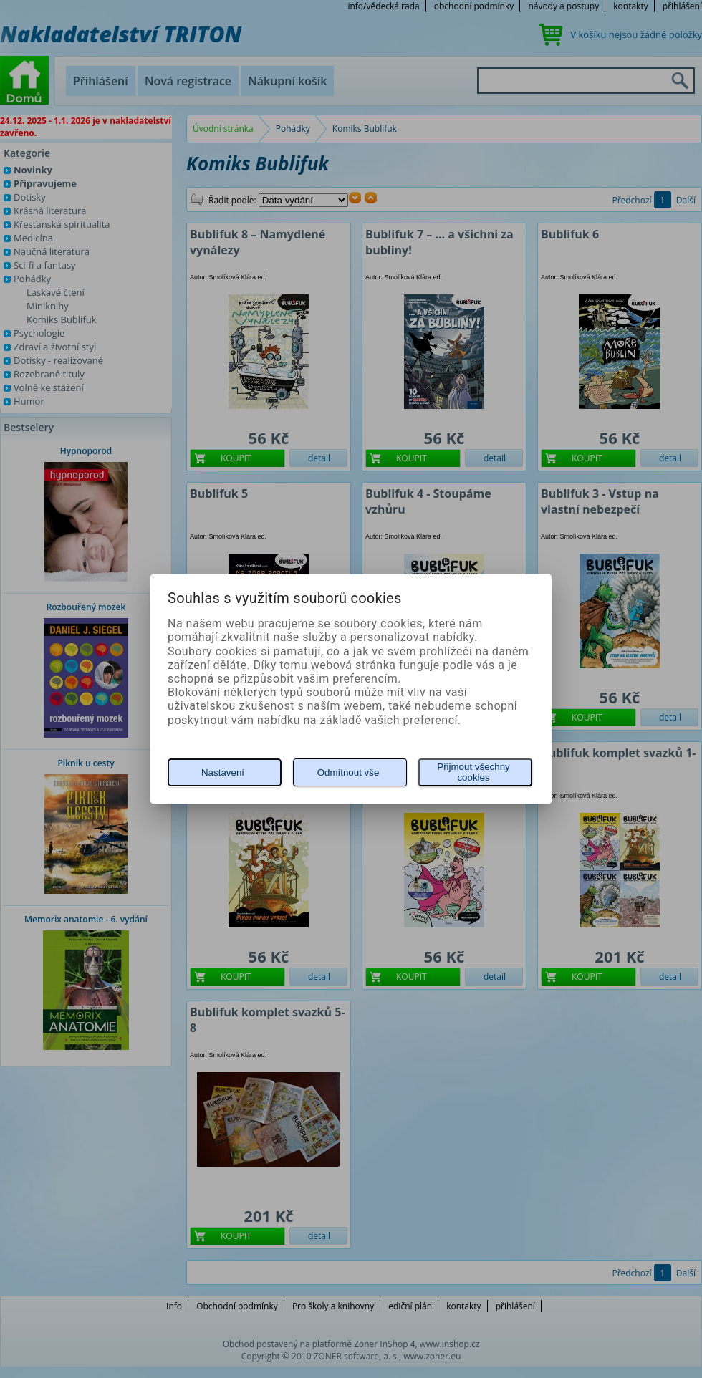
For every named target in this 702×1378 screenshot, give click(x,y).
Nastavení (222, 772)
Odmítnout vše (348, 772)
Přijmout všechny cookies (473, 772)
